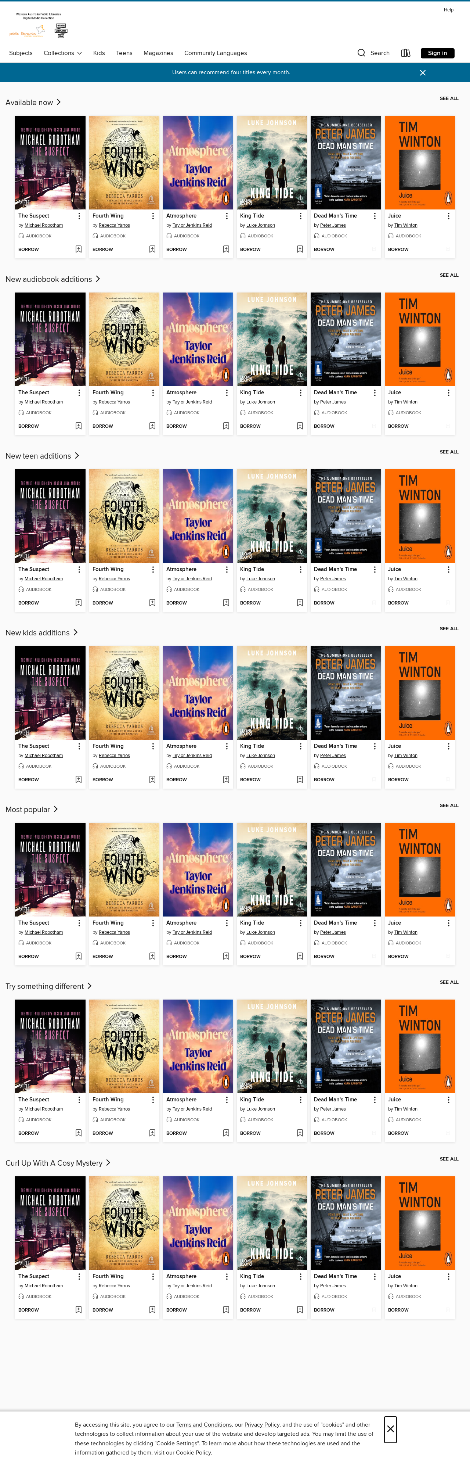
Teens (124, 53)
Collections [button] (63, 53)
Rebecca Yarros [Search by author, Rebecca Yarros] (114, 225)
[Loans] (406, 54)
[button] (372, 54)
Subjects (21, 53)
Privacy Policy (262, 1424)
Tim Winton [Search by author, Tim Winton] (405, 225)
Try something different (49, 986)
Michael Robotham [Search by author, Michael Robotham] (44, 225)
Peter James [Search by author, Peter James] (333, 225)
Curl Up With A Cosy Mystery (59, 1163)
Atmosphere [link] (181, 216)
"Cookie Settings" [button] (177, 1443)
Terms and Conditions (204, 1424)
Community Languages (215, 53)
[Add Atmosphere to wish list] (226, 250)
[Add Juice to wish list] (447, 250)
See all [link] (449, 98)
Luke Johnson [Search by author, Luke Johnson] (260, 225)
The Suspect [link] (33, 216)
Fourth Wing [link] (108, 216)
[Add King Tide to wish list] (299, 250)
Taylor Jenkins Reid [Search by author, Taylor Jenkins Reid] (192, 225)
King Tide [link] (252, 216)
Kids (99, 53)
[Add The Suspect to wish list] (78, 250)
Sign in (437, 53)
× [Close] (390, 1429)
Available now (34, 103)
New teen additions (43, 456)
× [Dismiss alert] (423, 73)
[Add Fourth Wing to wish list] (152, 250)
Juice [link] (394, 216)
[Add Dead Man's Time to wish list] (374, 250)
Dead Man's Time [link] (335, 216)
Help (448, 10)
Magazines (158, 53)
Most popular (32, 810)
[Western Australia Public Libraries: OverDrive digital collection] (38, 25)
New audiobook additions (54, 279)
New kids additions (42, 633)
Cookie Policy (193, 1452)
